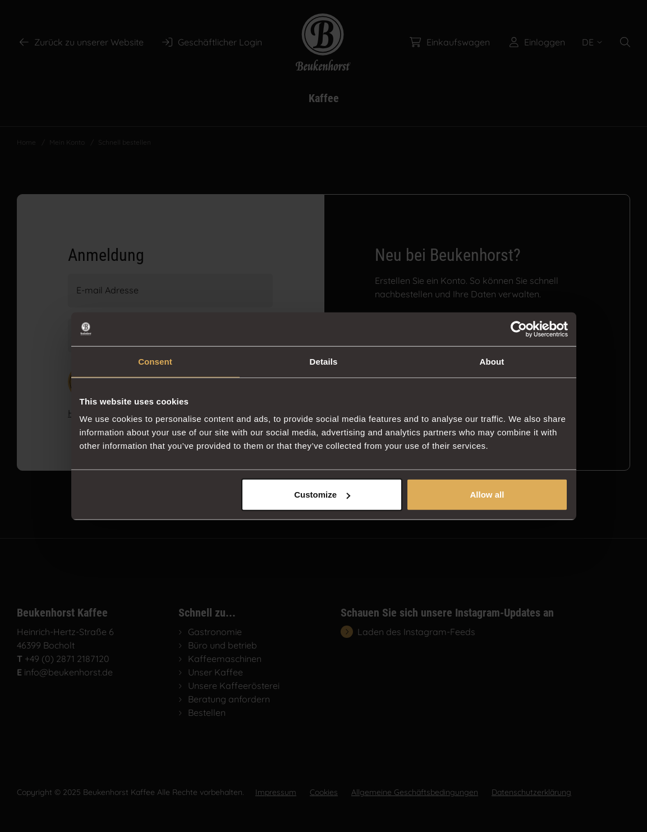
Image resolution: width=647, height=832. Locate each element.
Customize (322, 494)
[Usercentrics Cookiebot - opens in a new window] (519, 328)
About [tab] (492, 361)
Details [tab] (324, 361)
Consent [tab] (155, 361)
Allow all (487, 494)
